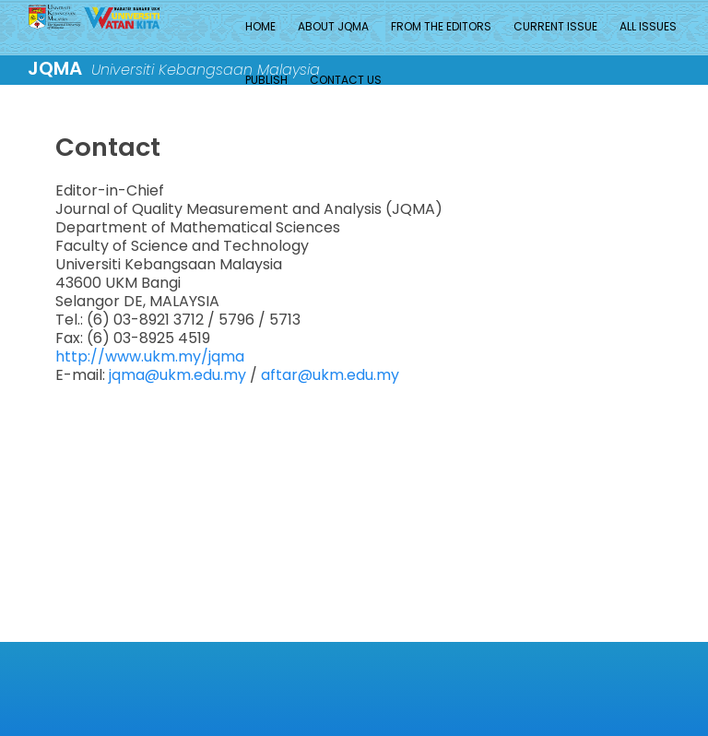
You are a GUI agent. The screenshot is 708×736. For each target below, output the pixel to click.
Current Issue (555, 26)
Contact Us (346, 80)
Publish (266, 80)
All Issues (648, 26)
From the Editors (441, 26)
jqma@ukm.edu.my (177, 375)
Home (260, 26)
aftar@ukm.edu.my (328, 375)
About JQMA (333, 26)
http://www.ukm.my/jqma (149, 356)
